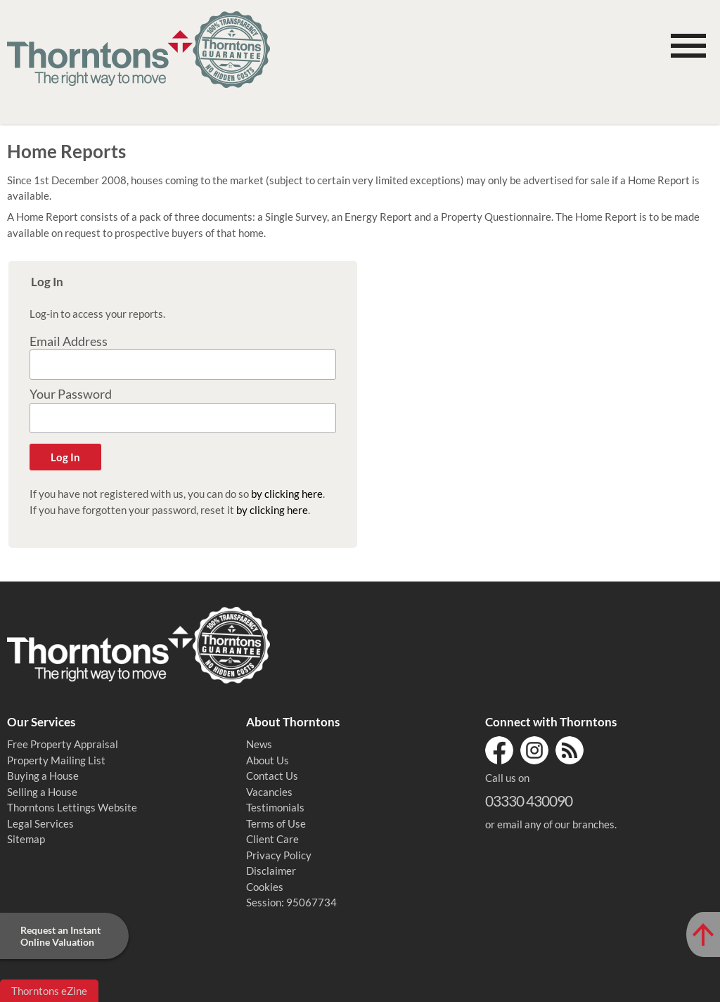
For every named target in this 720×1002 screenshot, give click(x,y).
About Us (267, 760)
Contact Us (272, 775)
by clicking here (287, 493)
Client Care (272, 839)
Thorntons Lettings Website (72, 807)
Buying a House (43, 775)
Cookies (264, 886)
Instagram (534, 750)
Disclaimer (271, 870)
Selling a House (42, 791)
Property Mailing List (56, 760)
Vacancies (269, 791)
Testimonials (275, 807)
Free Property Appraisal (62, 744)
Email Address (69, 341)
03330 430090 (528, 800)
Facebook (499, 750)
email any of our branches (556, 824)
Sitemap (26, 839)
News (259, 744)
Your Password (71, 394)
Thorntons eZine (49, 990)
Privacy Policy (278, 855)
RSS (569, 750)
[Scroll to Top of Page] (703, 934)
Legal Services (40, 823)
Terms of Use (276, 823)
